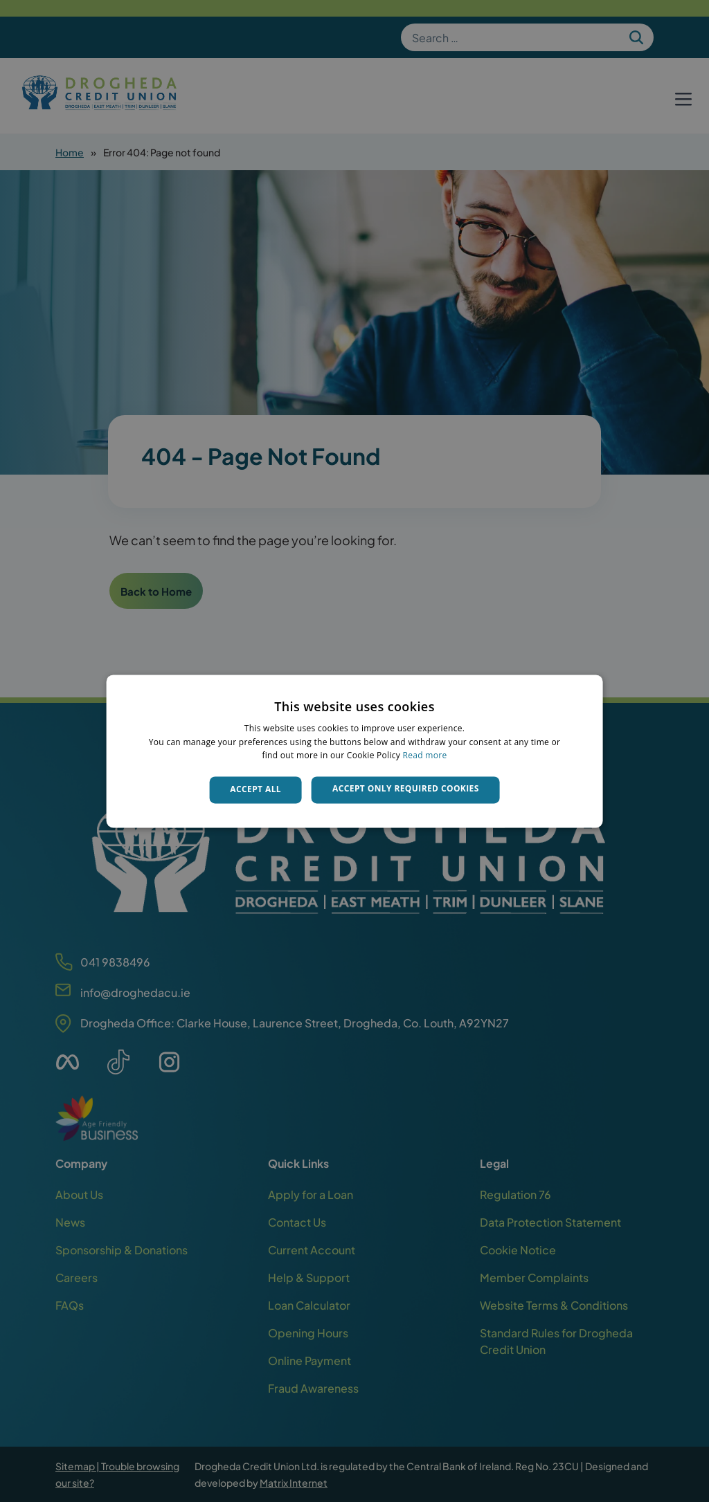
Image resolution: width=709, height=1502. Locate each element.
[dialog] (355, 751)
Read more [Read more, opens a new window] (425, 756)
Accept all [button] (255, 790)
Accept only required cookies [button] (405, 789)
